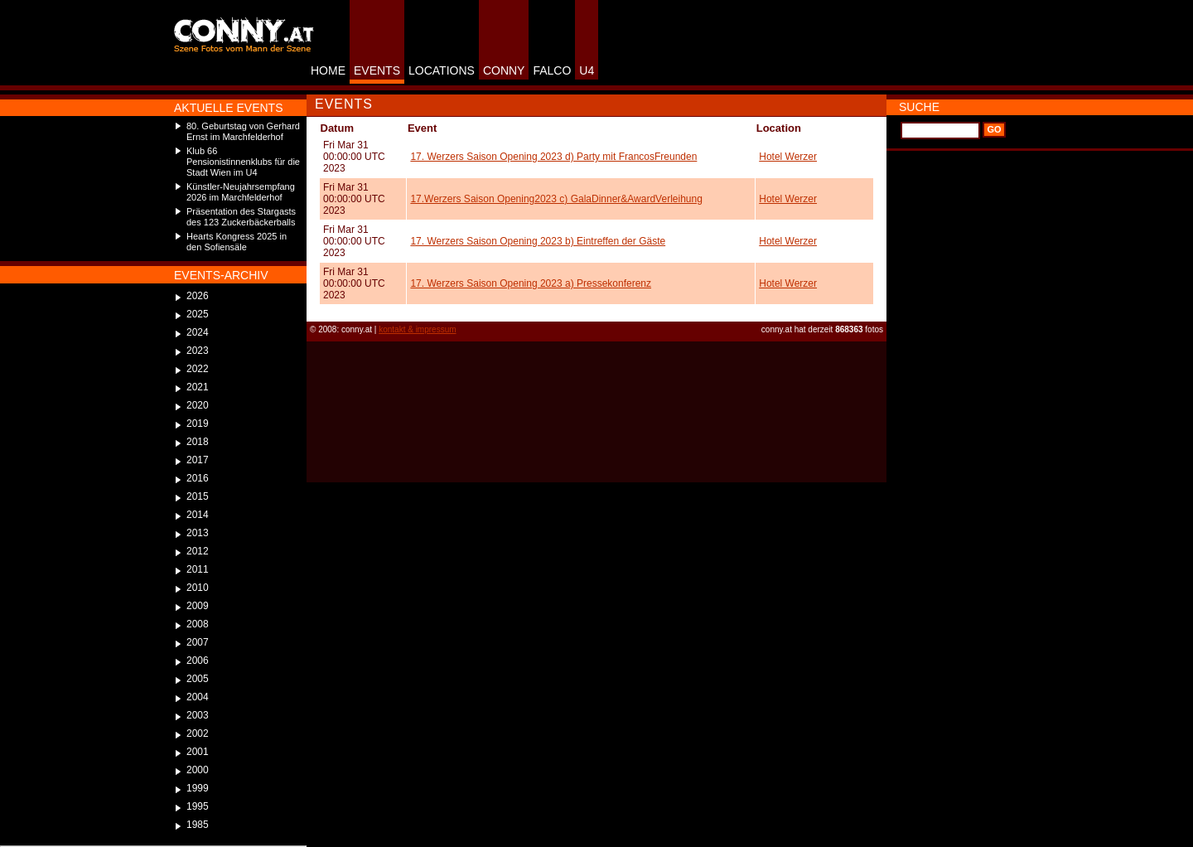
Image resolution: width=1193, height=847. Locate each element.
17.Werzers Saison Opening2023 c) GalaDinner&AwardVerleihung (556, 199)
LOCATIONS (441, 70)
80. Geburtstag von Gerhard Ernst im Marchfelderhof (243, 131)
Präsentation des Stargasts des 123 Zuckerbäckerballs (241, 216)
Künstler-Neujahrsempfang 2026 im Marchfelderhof (240, 192)
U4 (586, 70)
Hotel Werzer (788, 156)
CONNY (504, 70)
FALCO (552, 70)
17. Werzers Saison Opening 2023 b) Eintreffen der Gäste (537, 241)
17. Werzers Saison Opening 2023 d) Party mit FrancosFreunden (553, 156)
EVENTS (377, 70)
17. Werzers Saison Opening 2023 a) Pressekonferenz (530, 283)
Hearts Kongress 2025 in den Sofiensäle (236, 241)
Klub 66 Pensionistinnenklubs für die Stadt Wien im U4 (243, 161)
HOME (328, 70)
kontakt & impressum (417, 329)
